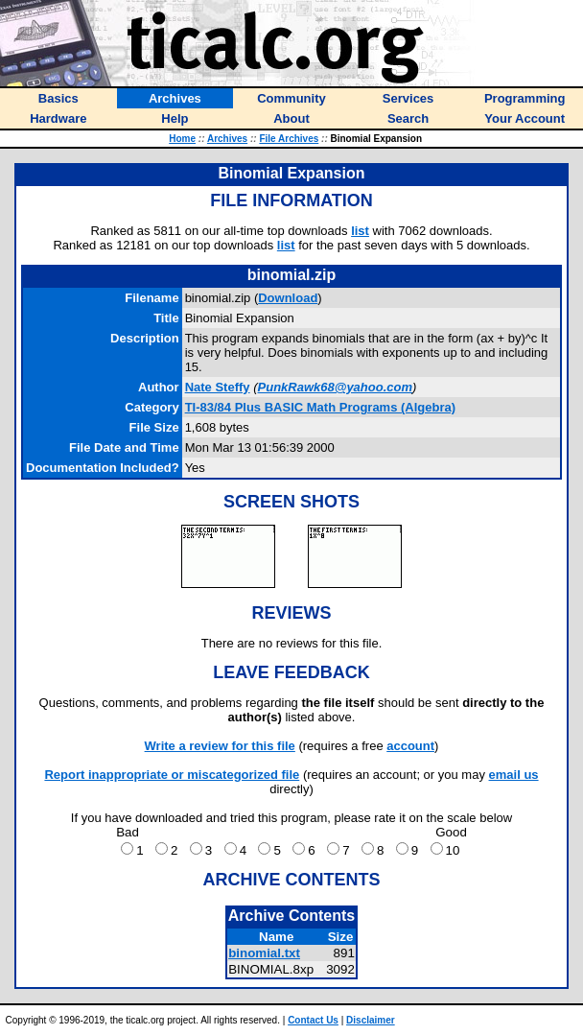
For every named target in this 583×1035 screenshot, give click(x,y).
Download (287, 298)
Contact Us (313, 1020)
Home (182, 138)
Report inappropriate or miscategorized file (171, 774)
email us (514, 774)
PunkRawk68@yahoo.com (335, 387)
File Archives (288, 138)
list (360, 230)
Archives (227, 138)
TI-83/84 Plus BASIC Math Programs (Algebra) (320, 407)
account (410, 746)
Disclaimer (370, 1020)
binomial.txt (264, 953)
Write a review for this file (220, 746)
